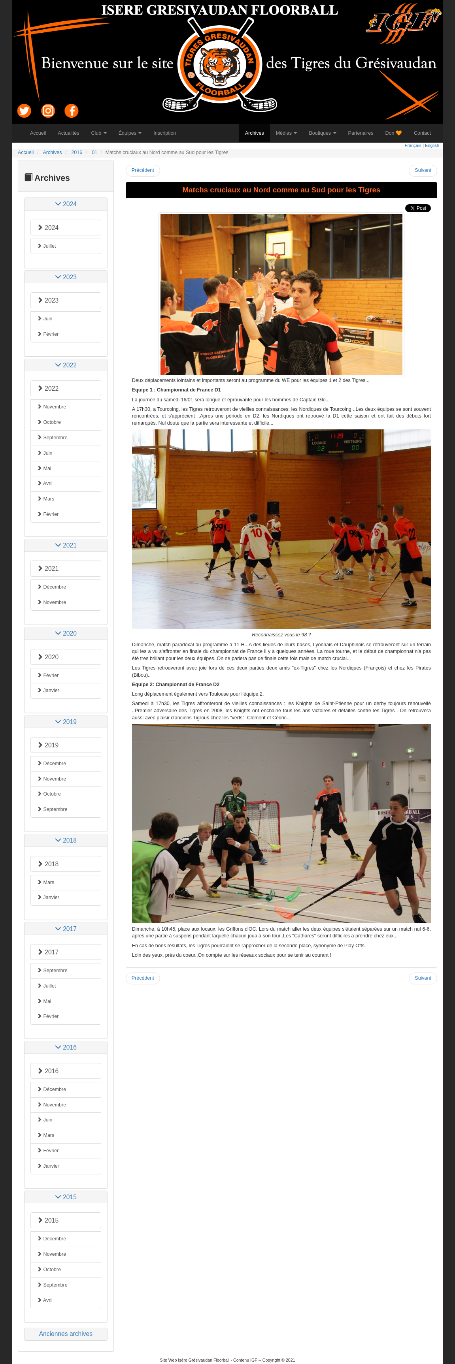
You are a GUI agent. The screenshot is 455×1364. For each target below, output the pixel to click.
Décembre (51, 587)
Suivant (423, 170)
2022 (48, 388)
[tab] (66, 204)
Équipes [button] (130, 133)
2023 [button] (66, 277)
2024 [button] (66, 204)
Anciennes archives (66, 1333)
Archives (257, 133)
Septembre (52, 437)
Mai (44, 468)
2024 (48, 227)
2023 (48, 300)
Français (413, 145)
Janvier (48, 690)
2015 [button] (66, 1197)
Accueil (41, 133)
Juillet (46, 246)
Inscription (167, 133)
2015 (48, 1220)
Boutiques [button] (322, 133)
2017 (48, 952)
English (432, 145)
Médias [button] (286, 133)
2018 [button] (66, 840)
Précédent (143, 170)
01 (94, 152)
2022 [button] (66, 365)
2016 (76, 152)
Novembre (51, 407)
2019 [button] (66, 722)
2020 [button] (66, 633)
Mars (45, 499)
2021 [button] (66, 545)
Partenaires (363, 133)
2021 (48, 568)
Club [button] (99, 133)
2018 (48, 864)
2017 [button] (66, 929)
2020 (48, 657)
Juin (44, 319)
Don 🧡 (396, 133)
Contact (425, 133)
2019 (48, 745)
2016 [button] (66, 1047)
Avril (45, 483)
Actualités (71, 133)
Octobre (49, 422)
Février (48, 334)
